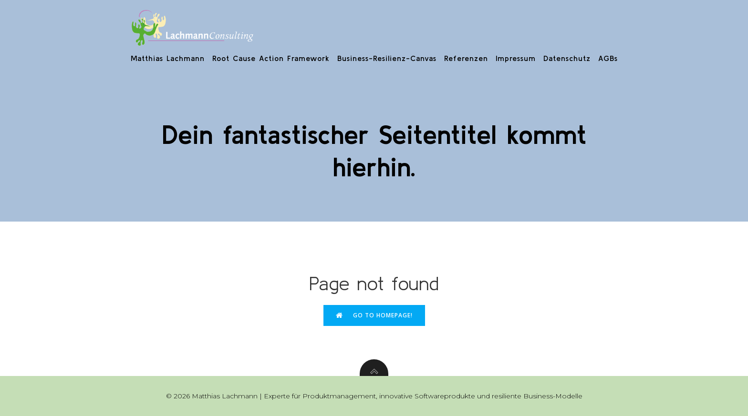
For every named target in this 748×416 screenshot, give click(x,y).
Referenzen (466, 58)
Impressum (516, 58)
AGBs (608, 58)
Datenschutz (567, 58)
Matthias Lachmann (168, 58)
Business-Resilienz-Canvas (386, 58)
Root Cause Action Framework (271, 58)
